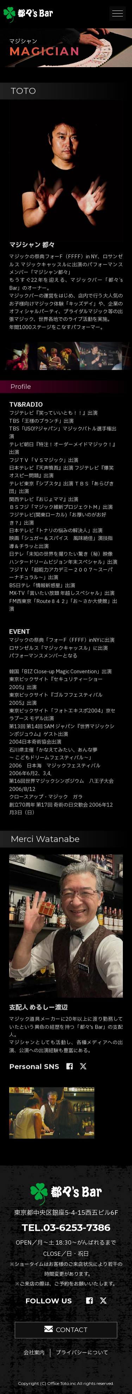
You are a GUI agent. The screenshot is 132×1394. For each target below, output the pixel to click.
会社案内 (34, 1353)
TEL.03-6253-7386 (66, 1227)
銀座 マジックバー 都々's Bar (28, 15)
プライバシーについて (82, 1353)
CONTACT (72, 1330)
